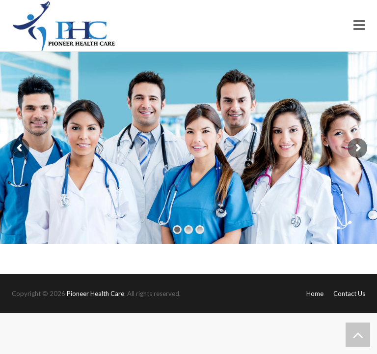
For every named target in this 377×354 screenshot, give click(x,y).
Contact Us (349, 293)
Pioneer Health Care (95, 293)
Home (314, 293)
